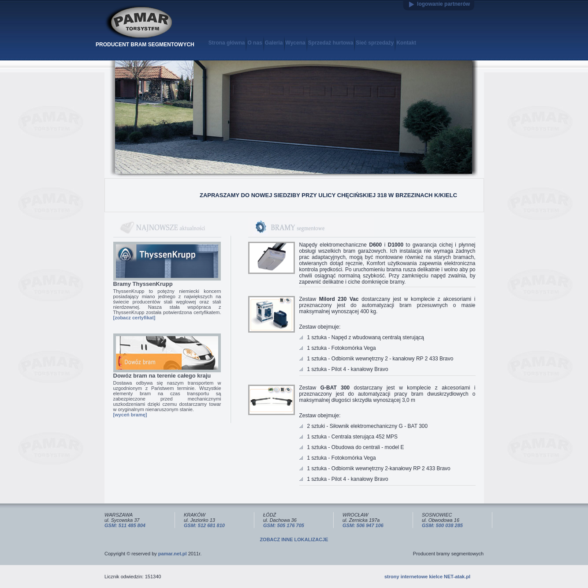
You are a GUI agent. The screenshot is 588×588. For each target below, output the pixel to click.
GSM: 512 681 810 (204, 525)
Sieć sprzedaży (375, 43)
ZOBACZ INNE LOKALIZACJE (294, 539)
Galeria (274, 43)
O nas (254, 43)
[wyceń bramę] (130, 414)
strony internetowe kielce (413, 576)
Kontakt (406, 43)
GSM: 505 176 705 (283, 525)
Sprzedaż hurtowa (331, 43)
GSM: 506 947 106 (362, 525)
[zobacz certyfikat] (134, 317)
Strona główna (226, 43)
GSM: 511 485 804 (124, 525)
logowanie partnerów (443, 4)
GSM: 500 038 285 (442, 525)
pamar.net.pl (172, 553)
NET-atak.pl (457, 576)
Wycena (295, 43)
